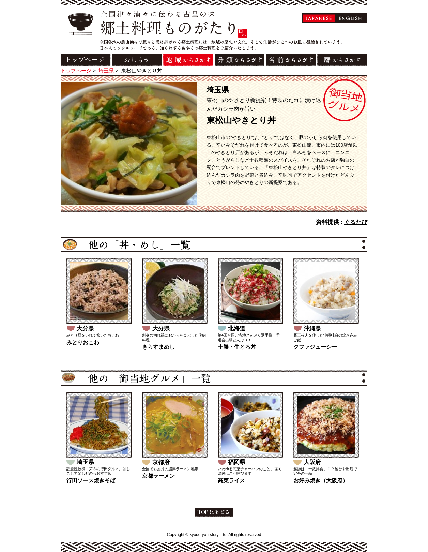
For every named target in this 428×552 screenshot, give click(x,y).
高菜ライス (231, 480)
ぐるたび (355, 222)
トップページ (76, 70)
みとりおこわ (82, 342)
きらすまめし (158, 347)
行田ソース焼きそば (91, 480)
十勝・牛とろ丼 (237, 347)
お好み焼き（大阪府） (320, 480)
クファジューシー (315, 347)
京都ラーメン (158, 476)
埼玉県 (106, 70)
